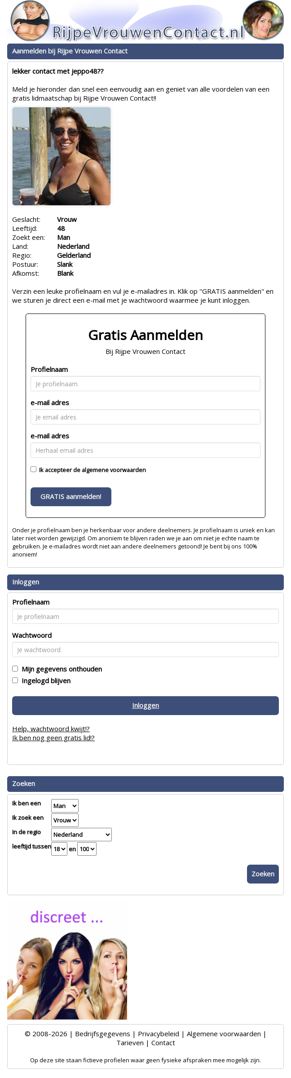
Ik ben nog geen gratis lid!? (53, 737)
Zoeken (262, 873)
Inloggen (145, 705)
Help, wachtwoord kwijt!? (51, 728)
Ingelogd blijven (44, 680)
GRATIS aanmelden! (70, 496)
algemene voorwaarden (114, 470)
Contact (163, 1042)
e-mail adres (50, 402)
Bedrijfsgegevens (102, 1033)
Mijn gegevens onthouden (60, 668)
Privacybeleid (158, 1033)
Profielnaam (49, 369)
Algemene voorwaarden (224, 1033)
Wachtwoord (32, 635)
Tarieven (130, 1042)
